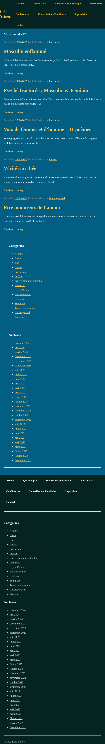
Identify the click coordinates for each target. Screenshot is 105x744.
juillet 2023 (21, 374)
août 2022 (20, 424)
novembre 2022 (23, 410)
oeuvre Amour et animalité (28, 280)
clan (17, 262)
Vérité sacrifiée (20, 168)
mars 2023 (20, 392)
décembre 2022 (23, 406)
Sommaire (20, 303)
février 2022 (21, 451)
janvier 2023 (21, 401)
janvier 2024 (21, 352)
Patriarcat (54, 42)
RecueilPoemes (23, 294)
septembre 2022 (23, 419)
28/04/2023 (21, 42)
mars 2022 (20, 446)
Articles (19, 253)
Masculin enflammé (25, 51)
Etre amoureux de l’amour (32, 207)
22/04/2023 (21, 120)
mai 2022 (19, 437)
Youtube (19, 317)
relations (19, 299)
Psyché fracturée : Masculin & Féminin (46, 90)
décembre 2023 (23, 356)
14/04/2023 (21, 159)
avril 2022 (20, 442)
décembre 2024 (23, 343)
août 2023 (20, 370)
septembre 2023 (23, 365)
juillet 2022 (21, 428)
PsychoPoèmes (22, 290)
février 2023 (21, 397)
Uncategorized (57, 198)
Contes (18, 267)
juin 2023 (20, 379)
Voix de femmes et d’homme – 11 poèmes (47, 129)
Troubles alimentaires (26, 308)
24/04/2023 (21, 81)
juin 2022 (20, 433)
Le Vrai (53, 159)
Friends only (21, 272)
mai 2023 (19, 383)
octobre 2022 (21, 415)
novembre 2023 (23, 361)
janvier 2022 (21, 455)
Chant (18, 258)
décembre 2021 (23, 460)
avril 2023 (20, 388)
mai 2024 (19, 347)
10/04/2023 (21, 198)
